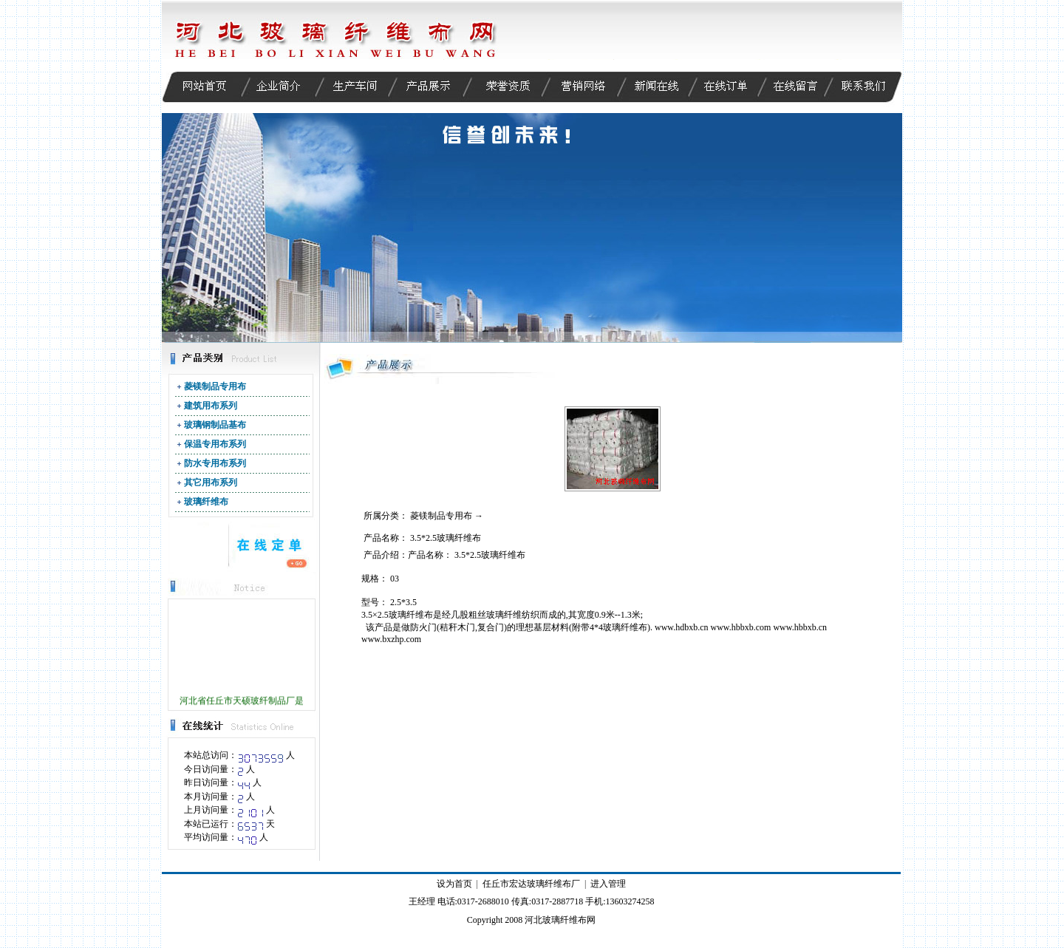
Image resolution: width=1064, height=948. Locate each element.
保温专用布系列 (215, 444)
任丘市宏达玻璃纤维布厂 (531, 884)
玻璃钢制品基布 (215, 425)
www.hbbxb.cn (800, 627)
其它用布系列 (210, 482)
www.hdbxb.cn (682, 627)
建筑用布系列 (210, 405)
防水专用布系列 (215, 463)
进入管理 (608, 884)
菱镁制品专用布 (215, 386)
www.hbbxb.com (741, 627)
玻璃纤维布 (206, 502)
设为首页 (454, 884)
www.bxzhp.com (391, 639)
